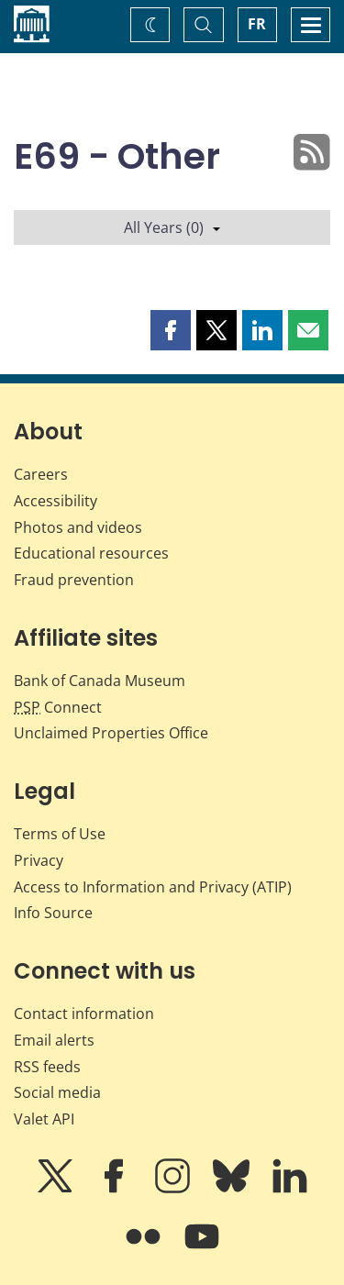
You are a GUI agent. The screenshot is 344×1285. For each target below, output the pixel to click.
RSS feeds (47, 1067)
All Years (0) (172, 227)
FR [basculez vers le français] (257, 24)
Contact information (84, 1013)
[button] (170, 330)
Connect (58, 707)
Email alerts (54, 1040)
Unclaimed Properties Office (111, 733)
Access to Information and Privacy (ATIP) (153, 887)
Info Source (53, 913)
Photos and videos (78, 527)
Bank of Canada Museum (99, 680)
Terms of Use (59, 834)
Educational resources (91, 553)
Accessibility (55, 501)
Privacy (38, 860)
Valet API (44, 1119)
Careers (41, 474)
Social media (57, 1092)
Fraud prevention (74, 580)
